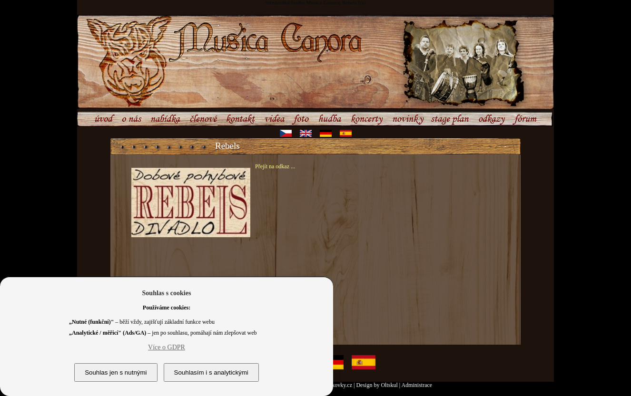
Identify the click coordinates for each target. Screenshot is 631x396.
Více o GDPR (166, 347)
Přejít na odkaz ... (275, 166)
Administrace (417, 385)
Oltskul (389, 385)
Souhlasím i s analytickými (211, 372)
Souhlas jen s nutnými (116, 372)
